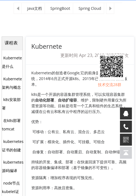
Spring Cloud (90, 8)
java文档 (34, 8)
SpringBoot (60, 8)
